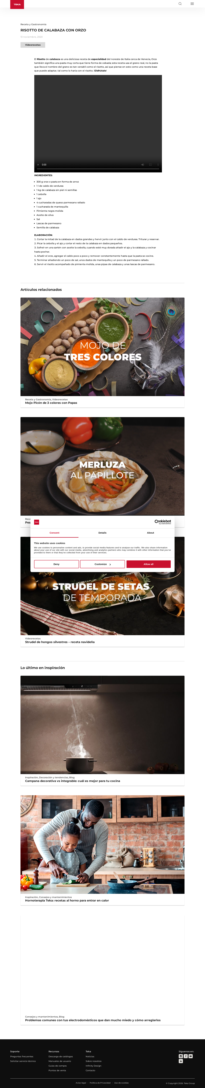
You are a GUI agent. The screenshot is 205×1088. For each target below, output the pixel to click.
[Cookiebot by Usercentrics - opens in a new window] (157, 522)
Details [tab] (102, 532)
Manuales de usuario (60, 1061)
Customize (103, 564)
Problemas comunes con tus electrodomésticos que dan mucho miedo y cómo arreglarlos (93, 1020)
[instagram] (181, 1056)
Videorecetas (33, 44)
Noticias (90, 1056)
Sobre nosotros (94, 1061)
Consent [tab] (54, 532)
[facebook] (186, 1056)
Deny (56, 564)
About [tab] (150, 532)
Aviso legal (81, 1083)
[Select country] (185, 3)
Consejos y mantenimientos (55, 897)
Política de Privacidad (100, 1083)
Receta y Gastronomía (33, 24)
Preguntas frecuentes (21, 1056)
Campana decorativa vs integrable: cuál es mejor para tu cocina (72, 781)
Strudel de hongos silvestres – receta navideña (60, 642)
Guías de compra (58, 1065)
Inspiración (31, 777)
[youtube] (190, 1056)
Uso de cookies (121, 1083)
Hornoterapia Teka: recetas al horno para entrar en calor (67, 900)
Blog (72, 777)
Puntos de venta (57, 1070)
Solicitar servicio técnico (23, 1061)
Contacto (90, 1070)
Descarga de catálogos (61, 1056)
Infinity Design (93, 1065)
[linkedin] (181, 1061)
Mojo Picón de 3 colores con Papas (51, 403)
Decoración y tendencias (53, 777)
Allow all (148, 564)
